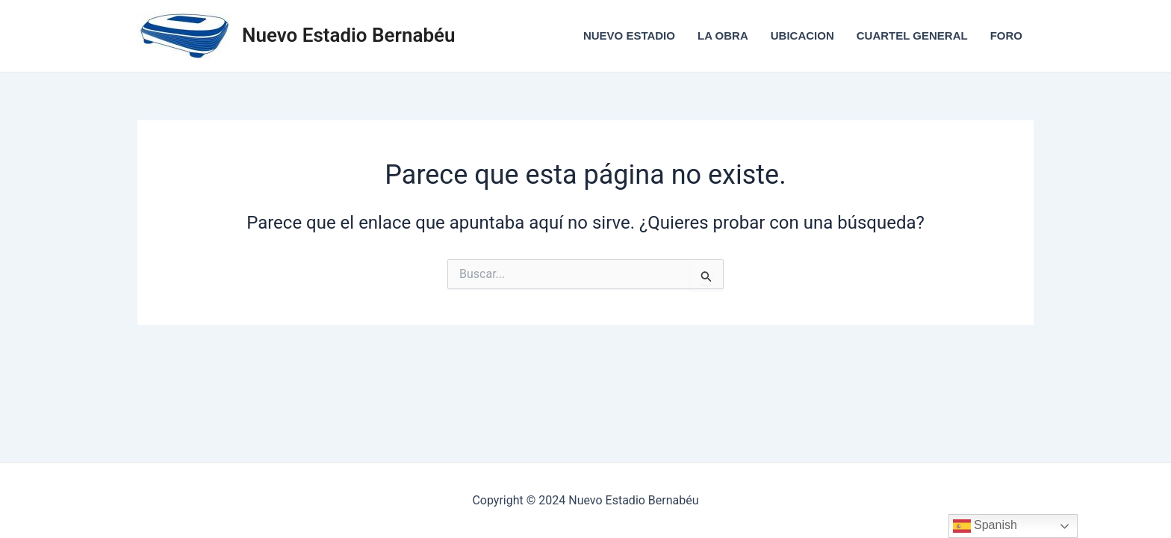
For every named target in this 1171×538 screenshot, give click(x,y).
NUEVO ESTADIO (629, 35)
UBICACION (802, 35)
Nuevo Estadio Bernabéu (349, 35)
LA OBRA (723, 35)
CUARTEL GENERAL (912, 35)
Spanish (985, 526)
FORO (1006, 35)
